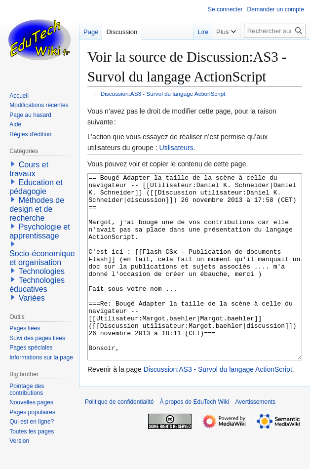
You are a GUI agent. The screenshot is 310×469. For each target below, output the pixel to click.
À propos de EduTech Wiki (194, 438)
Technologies (42, 271)
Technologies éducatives (37, 284)
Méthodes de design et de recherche (36, 209)
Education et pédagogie (35, 186)
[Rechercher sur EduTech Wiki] (275, 31)
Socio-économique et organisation (42, 258)
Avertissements (255, 438)
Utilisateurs (176, 148)
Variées (32, 298)
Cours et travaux (28, 169)
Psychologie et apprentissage (39, 231)
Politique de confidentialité (119, 438)
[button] (12, 163)
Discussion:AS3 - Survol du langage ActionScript (163, 93)
